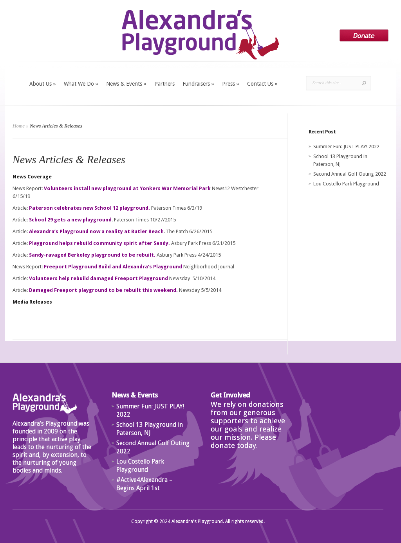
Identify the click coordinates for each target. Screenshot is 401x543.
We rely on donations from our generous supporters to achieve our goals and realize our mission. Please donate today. (248, 425)
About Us (42, 84)
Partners (164, 84)
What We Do (81, 84)
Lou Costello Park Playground (346, 184)
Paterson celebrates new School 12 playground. (89, 208)
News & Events (126, 84)
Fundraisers (198, 84)
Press (230, 84)
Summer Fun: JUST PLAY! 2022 (346, 146)
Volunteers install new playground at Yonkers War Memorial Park (127, 188)
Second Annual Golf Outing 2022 (349, 174)
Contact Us (262, 84)
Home (19, 126)
